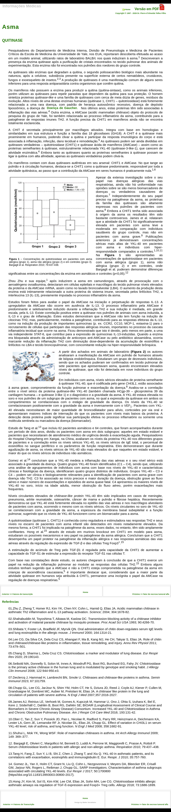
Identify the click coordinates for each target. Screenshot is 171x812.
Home (126, 9)
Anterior (7, 804)
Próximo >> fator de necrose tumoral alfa (150, 594)
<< (12, 804)
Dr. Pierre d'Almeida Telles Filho (151, 13)
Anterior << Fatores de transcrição (17, 594)
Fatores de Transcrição (24, 804)
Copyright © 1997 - (124, 13)
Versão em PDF (147, 9)
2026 (135, 13)
